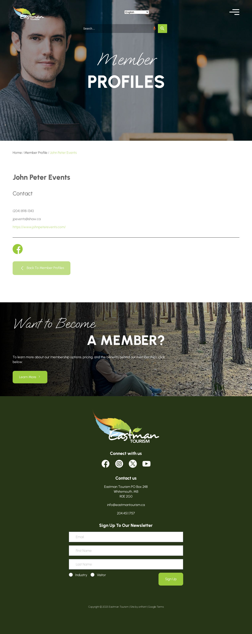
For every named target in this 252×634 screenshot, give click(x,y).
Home (17, 153)
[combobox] (120, 28)
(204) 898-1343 (23, 211)
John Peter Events (63, 153)
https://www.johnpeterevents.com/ (39, 227)
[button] (234, 12)
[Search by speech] (154, 28)
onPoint (142, 606)
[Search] (162, 28)
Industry (81, 575)
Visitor (101, 575)
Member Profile (35, 153)
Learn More (27, 377)
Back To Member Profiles (45, 268)
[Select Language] (136, 12)
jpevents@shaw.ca (27, 219)
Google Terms (156, 606)
